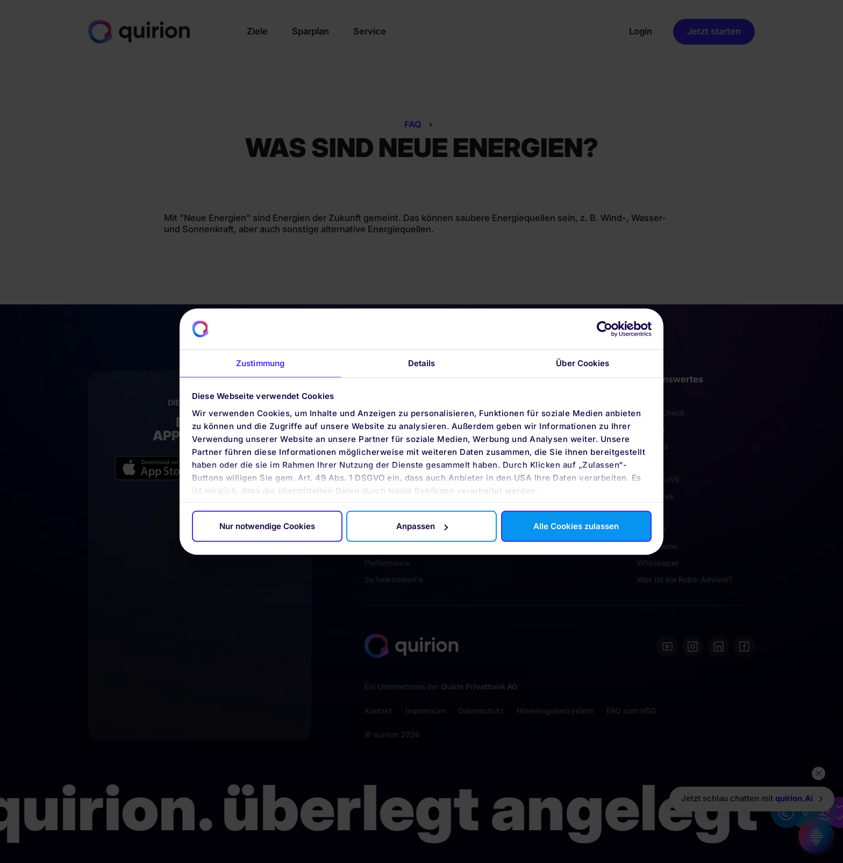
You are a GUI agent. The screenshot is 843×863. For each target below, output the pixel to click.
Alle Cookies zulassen (576, 526)
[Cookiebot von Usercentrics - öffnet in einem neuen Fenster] (605, 329)
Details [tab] (421, 363)
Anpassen (422, 526)
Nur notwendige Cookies (267, 526)
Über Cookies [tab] (582, 363)
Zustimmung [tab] (260, 363)
